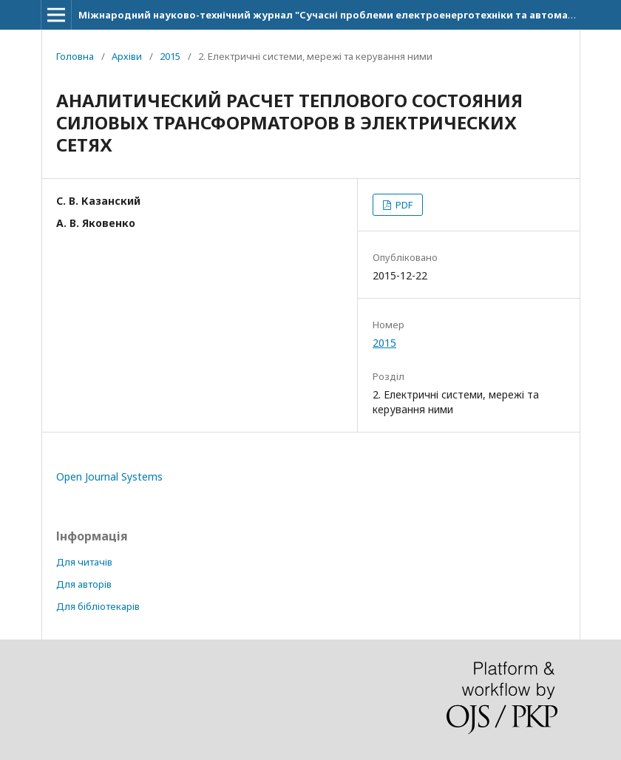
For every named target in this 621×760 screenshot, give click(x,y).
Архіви (127, 56)
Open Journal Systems (109, 476)
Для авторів (84, 584)
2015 (170, 56)
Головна (75, 56)
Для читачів (84, 562)
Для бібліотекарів (98, 606)
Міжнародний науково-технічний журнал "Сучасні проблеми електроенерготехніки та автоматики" (337, 14)
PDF (403, 204)
